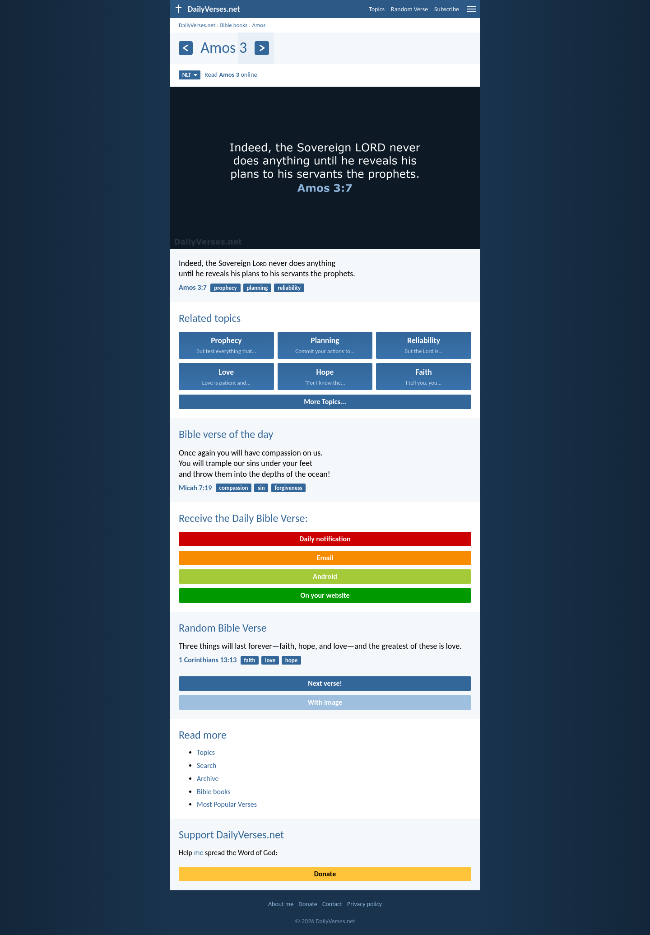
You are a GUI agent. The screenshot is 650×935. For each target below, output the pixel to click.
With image (325, 702)
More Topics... (325, 401)
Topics (377, 9)
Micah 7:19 (195, 488)
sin (261, 487)
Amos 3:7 (193, 287)
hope (291, 660)
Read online (230, 74)
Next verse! (325, 683)
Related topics (210, 318)
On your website (325, 595)
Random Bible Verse (223, 627)
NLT (189, 74)
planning (257, 287)
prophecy (225, 287)
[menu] (471, 12)
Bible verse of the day (226, 434)
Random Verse (409, 9)
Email (325, 558)
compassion (233, 487)
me (199, 852)
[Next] (262, 48)
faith (249, 660)
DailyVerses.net (197, 25)
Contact (332, 904)
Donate (325, 874)
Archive (207, 778)
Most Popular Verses (227, 804)
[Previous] (186, 48)
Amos (258, 25)
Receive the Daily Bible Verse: (243, 518)
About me (280, 904)
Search (207, 765)
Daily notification (324, 539)
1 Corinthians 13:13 (208, 660)
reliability (289, 287)
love (270, 660)
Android (325, 576)
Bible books (233, 25)
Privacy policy (364, 904)
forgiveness (288, 487)
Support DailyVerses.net (231, 834)
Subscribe (446, 9)
